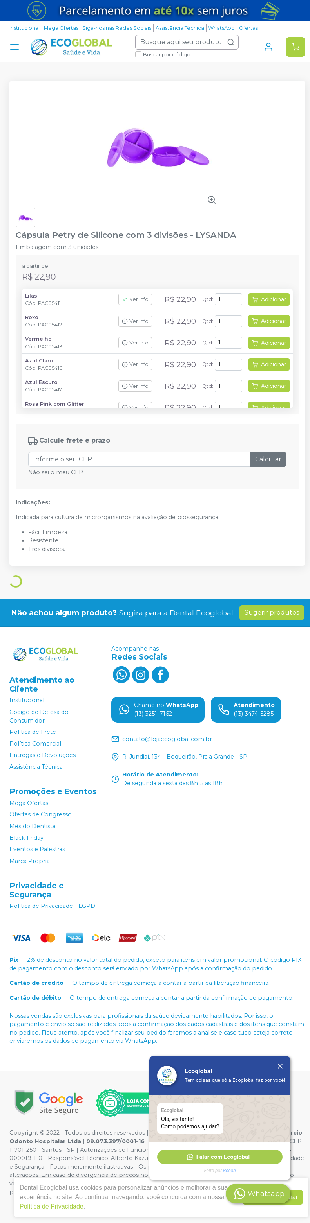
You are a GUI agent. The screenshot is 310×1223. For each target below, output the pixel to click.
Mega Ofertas (61, 28)
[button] (220, 1157)
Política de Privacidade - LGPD (52, 906)
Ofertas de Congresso (40, 814)
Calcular (268, 459)
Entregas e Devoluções (42, 755)
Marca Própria (29, 860)
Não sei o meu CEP (55, 472)
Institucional (24, 28)
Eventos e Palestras (37, 849)
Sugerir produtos (272, 612)
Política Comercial (35, 743)
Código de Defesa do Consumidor (39, 716)
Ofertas (248, 28)
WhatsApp (221, 28)
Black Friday (26, 837)
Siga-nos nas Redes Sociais (116, 28)
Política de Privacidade (51, 1206)
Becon (229, 1170)
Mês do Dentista (32, 826)
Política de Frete (32, 731)
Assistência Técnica (180, 28)
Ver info (135, 299)
